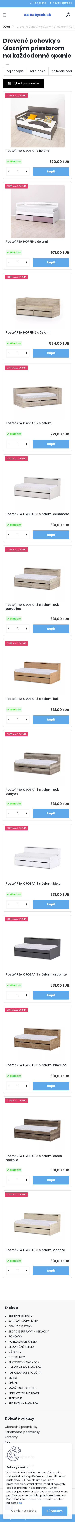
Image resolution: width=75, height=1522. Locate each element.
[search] (68, 15)
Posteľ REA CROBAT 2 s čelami (29, 423)
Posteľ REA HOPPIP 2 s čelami (28, 333)
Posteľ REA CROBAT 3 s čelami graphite (36, 975)
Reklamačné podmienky (22, 1432)
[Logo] (38, 15)
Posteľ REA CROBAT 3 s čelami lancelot (36, 1065)
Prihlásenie (40, 2)
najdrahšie (37, 71)
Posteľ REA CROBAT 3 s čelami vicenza (35, 1250)
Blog (8, 1442)
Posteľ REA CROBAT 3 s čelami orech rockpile (34, 1158)
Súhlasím (54, 1511)
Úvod (6, 27)
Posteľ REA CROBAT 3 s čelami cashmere (37, 514)
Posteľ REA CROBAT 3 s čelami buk (32, 699)
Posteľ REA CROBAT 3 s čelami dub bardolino (32, 607)
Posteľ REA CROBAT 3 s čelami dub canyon (32, 792)
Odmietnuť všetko (23, 1511)
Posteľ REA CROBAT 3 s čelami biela (33, 884)
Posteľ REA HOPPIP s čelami (27, 242)
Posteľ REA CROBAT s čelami (28, 151)
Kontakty (11, 1437)
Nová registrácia (62, 2)
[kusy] (18, 171)
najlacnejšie (14, 71)
